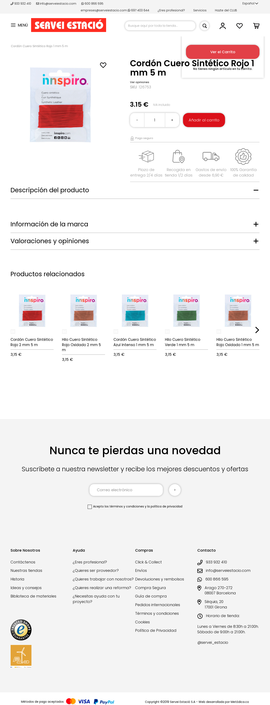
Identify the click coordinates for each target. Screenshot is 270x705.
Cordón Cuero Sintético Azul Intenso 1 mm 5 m (134, 342)
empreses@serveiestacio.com (104, 10)
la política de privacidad (164, 506)
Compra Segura (150, 587)
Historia (17, 579)
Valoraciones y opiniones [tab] (50, 241)
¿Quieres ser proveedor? (96, 570)
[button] (250, 3)
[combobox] (160, 25)
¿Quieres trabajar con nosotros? (103, 579)
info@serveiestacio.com (56, 3)
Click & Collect (148, 562)
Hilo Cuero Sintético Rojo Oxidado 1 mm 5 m (237, 342)
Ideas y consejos (26, 587)
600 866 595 (92, 3)
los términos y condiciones (124, 506)
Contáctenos (23, 562)
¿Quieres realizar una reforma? (102, 587)
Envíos (141, 570)
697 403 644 (138, 10)
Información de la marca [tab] (49, 224)
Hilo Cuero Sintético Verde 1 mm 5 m (182, 342)
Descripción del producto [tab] (50, 190)
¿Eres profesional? (171, 10)
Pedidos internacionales (157, 604)
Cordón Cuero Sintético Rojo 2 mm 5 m (32, 342)
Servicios (200, 10)
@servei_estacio (212, 642)
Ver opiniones (139, 82)
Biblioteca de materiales (33, 596)
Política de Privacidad (155, 630)
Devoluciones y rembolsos (159, 579)
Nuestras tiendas (26, 570)
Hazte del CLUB (226, 10)
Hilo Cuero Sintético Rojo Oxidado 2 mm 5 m (81, 344)
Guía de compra (151, 596)
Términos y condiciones (157, 613)
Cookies (142, 622)
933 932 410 (21, 3)
